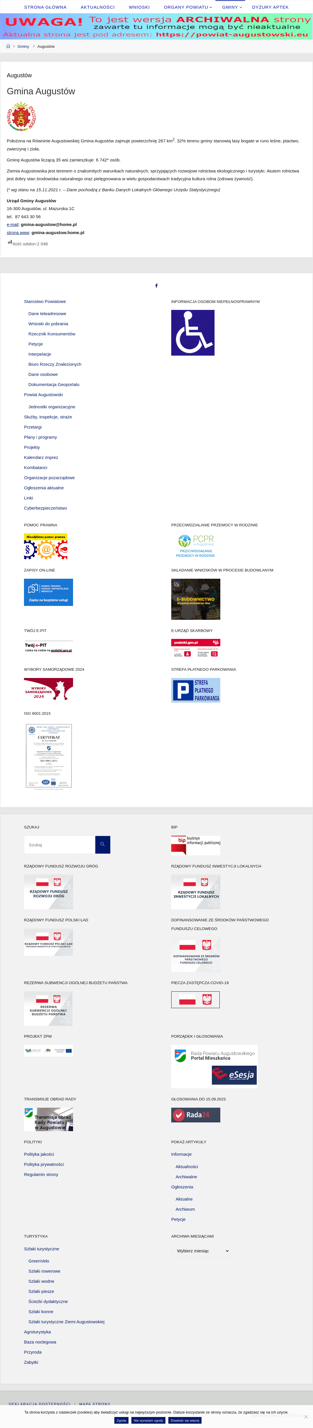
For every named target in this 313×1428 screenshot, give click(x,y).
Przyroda (33, 1351)
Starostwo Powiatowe (45, 301)
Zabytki (31, 1361)
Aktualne (184, 1199)
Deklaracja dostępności (40, 1404)
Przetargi (33, 426)
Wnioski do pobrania (48, 323)
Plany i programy (40, 436)
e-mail (13, 224)
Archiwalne (186, 1176)
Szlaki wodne (42, 1281)
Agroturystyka (37, 1331)
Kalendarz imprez (41, 457)
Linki (28, 497)
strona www (18, 232)
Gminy (23, 46)
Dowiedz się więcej (185, 1420)
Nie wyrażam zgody (148, 1420)
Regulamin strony (41, 1174)
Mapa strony (95, 1404)
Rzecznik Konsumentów (52, 333)
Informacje (181, 1154)
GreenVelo (39, 1260)
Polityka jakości (39, 1154)
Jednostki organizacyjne (52, 406)
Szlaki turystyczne (41, 1248)
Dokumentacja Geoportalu (54, 384)
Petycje (36, 343)
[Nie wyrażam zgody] (306, 1417)
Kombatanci (35, 467)
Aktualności (187, 1166)
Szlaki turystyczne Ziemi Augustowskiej (67, 1321)
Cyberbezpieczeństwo (45, 507)
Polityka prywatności (44, 1164)
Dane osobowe (43, 374)
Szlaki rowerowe (45, 1271)
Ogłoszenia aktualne (44, 487)
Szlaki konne (41, 1311)
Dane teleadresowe (47, 313)
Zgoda (121, 1420)
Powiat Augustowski (43, 394)
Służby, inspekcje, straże (48, 416)
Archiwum (185, 1209)
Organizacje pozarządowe (49, 477)
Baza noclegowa (40, 1341)
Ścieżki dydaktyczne (48, 1301)
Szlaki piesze (41, 1291)
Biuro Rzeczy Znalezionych (55, 363)
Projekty (32, 446)
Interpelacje (40, 353)
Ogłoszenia (182, 1186)
